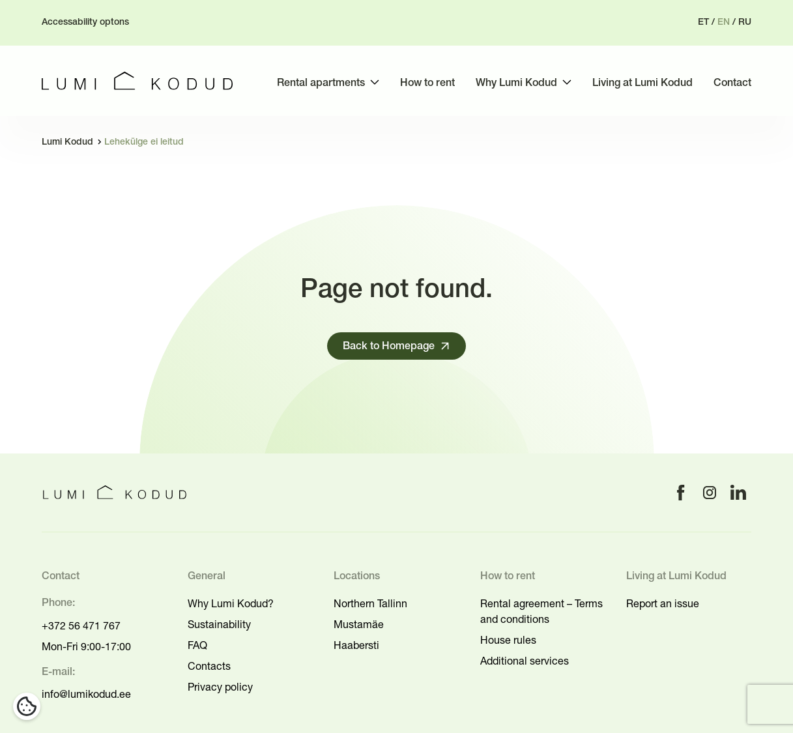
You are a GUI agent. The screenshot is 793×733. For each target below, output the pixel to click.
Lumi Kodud (67, 142)
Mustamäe (359, 624)
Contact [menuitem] (732, 83)
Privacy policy (220, 687)
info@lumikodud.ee (86, 694)
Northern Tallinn (370, 603)
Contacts (209, 666)
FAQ (197, 645)
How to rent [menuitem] (427, 83)
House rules (508, 640)
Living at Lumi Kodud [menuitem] (642, 83)
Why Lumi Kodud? (231, 603)
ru (744, 22)
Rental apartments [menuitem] (321, 83)
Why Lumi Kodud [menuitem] (516, 83)
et (703, 22)
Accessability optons (85, 22)
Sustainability (219, 624)
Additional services (524, 661)
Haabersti (356, 645)
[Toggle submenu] (374, 82)
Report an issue (662, 603)
